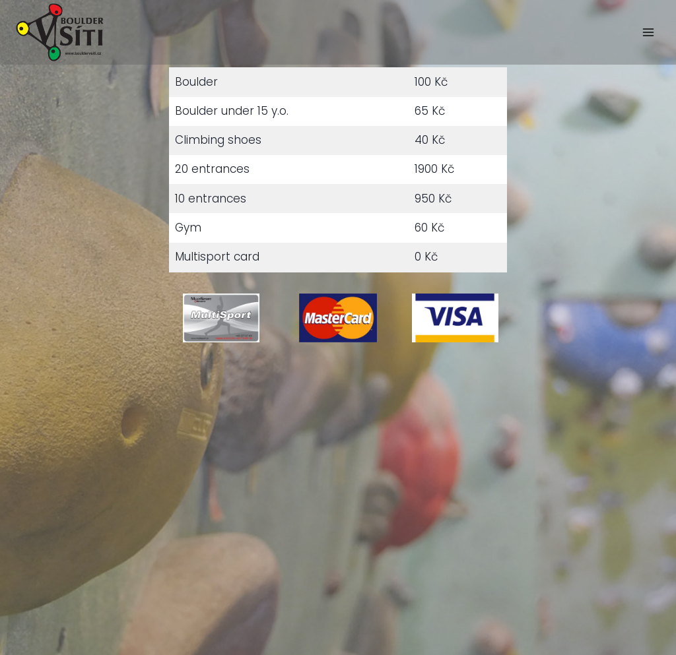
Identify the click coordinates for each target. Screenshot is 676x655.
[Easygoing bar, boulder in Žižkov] (60, 32)
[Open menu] (648, 32)
